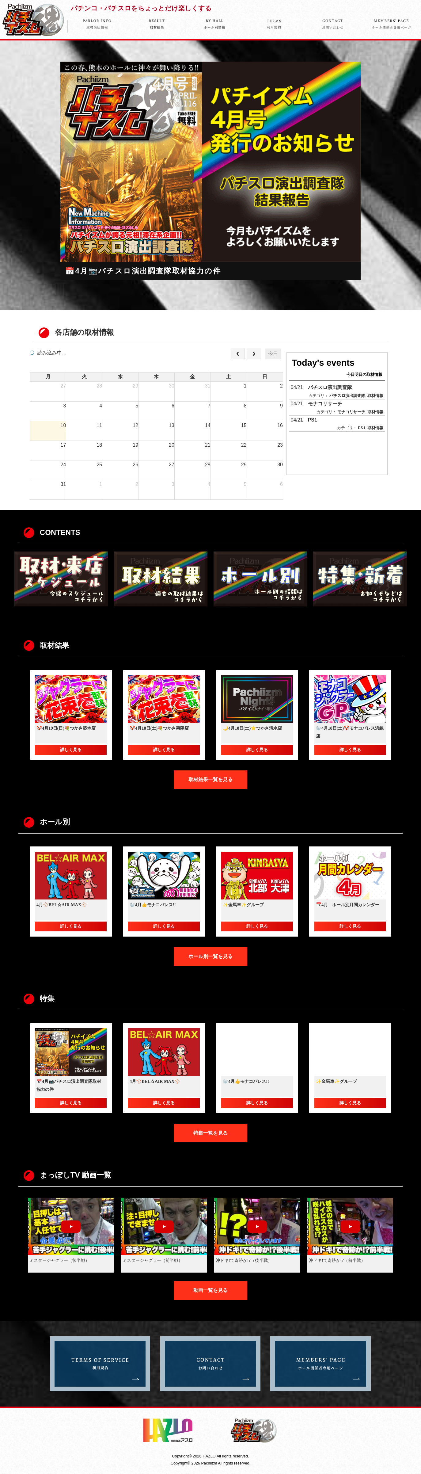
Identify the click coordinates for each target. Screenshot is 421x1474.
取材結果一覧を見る (210, 779)
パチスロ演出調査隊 (330, 387)
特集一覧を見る (210, 1133)
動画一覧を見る (210, 1290)
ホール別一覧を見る (210, 956)
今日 (273, 353)
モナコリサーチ (325, 403)
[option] (210, 171)
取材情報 (375, 395)
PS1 (312, 419)
